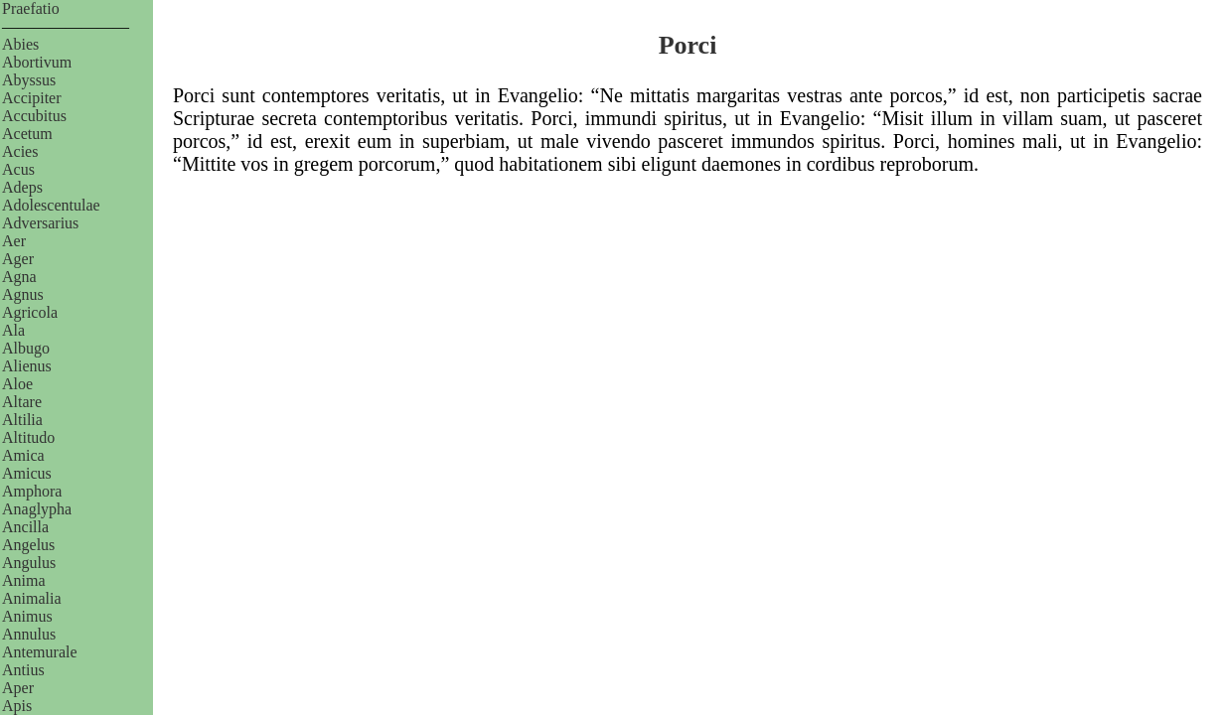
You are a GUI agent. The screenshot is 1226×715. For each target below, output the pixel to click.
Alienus (27, 366)
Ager (18, 258)
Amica (23, 455)
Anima (24, 580)
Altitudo (28, 437)
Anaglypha (37, 508)
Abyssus (29, 80)
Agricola (30, 312)
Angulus (29, 562)
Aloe (17, 383)
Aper (18, 687)
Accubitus (34, 115)
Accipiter (32, 97)
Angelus (28, 544)
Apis (17, 705)
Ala (13, 330)
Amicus (27, 473)
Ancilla (25, 526)
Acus (18, 169)
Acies (20, 151)
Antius (23, 669)
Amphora (32, 491)
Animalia (32, 598)
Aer (14, 240)
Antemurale (39, 652)
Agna (19, 276)
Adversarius (40, 222)
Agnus (23, 294)
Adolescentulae (51, 205)
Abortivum (37, 62)
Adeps (22, 187)
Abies (20, 44)
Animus (27, 616)
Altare (22, 401)
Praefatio (31, 8)
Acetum (27, 133)
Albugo (26, 348)
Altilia (22, 419)
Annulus (29, 634)
